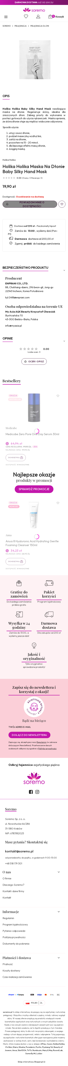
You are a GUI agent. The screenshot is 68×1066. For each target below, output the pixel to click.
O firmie (7, 878)
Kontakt (7, 897)
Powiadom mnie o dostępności (25, 204)
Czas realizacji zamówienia (17, 976)
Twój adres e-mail (19, 727)
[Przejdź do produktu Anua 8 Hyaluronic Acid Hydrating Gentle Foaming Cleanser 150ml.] (34, 515)
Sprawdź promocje (34, 489)
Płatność (8, 964)
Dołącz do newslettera (29, 735)
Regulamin (41, 742)
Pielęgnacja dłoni (39, 26)
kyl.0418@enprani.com (17, 297)
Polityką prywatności (47, 748)
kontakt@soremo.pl (19, 851)
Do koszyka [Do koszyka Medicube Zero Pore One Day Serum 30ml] (14, 457)
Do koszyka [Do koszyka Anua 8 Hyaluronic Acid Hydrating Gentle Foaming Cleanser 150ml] (14, 561)
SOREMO (7, 26)
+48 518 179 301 (13, 863)
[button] (6, 17)
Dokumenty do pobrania (16, 943)
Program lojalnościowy (15, 924)
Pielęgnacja (21, 26)
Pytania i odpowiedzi (14, 930)
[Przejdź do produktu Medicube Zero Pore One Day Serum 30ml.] (34, 407)
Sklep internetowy (30, 1062)
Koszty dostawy (11, 970)
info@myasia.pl (13, 325)
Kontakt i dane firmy (13, 891)
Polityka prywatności (14, 937)
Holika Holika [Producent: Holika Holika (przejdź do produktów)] (9, 159)
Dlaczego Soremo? (13, 884)
